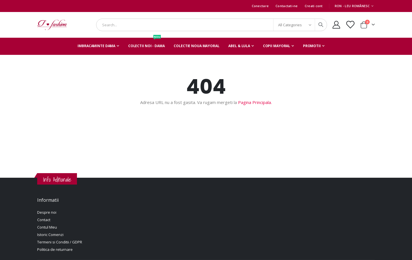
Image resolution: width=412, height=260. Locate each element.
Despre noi (46, 212)
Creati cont (314, 6)
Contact (43, 219)
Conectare (260, 6)
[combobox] (211, 25)
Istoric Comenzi (50, 234)
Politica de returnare (55, 249)
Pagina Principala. (255, 102)
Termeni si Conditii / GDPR (59, 242)
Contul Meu (47, 227)
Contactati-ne (287, 6)
